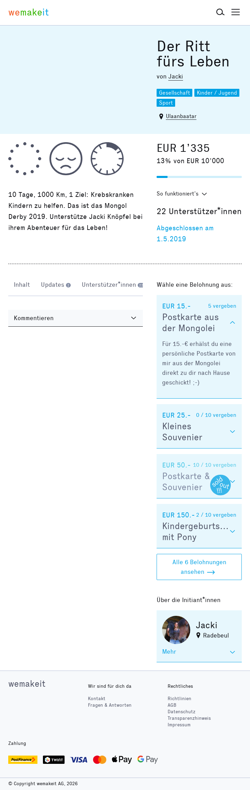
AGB (172, 705)
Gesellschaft (174, 92)
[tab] (21, 285)
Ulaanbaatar (181, 116)
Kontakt (96, 699)
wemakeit (26, 683)
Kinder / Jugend (217, 92)
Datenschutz (181, 712)
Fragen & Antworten (110, 705)
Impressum (179, 725)
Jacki (175, 76)
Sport (166, 102)
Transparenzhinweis (189, 718)
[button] (220, 12)
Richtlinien (179, 699)
